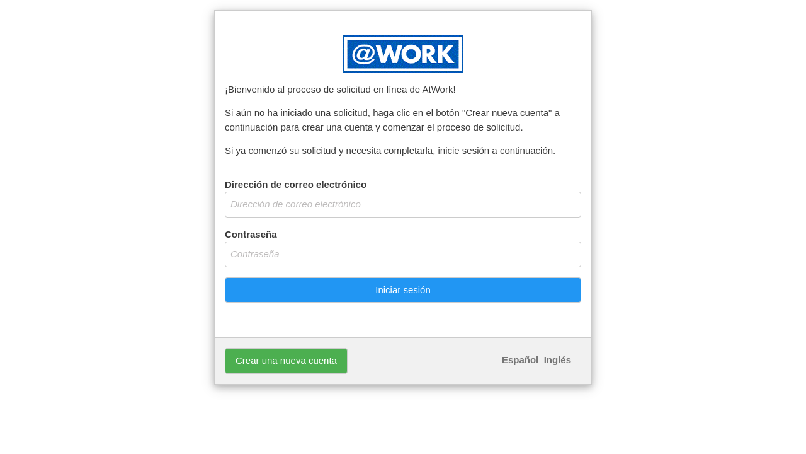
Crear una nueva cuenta (286, 360)
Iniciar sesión (403, 289)
